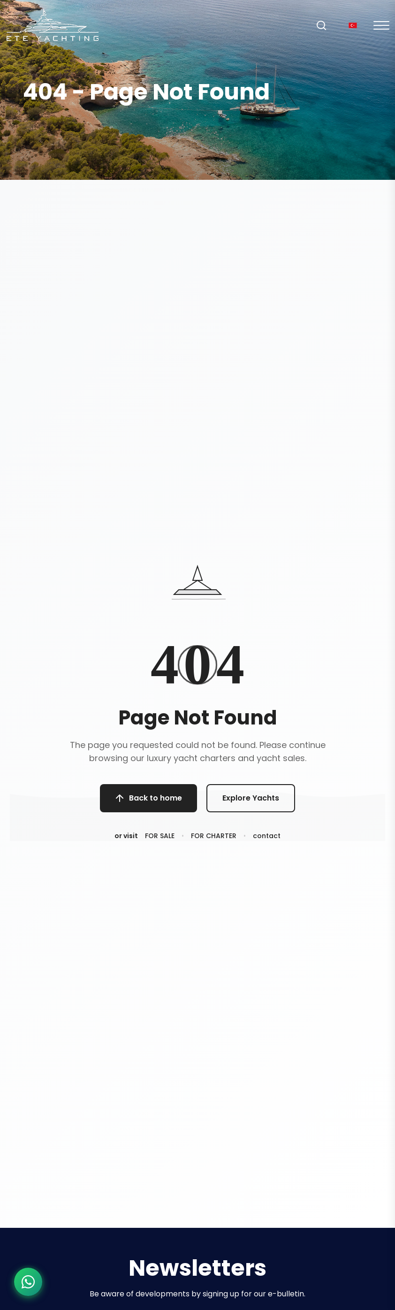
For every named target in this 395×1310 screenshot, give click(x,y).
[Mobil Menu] (381, 25)
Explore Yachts (250, 798)
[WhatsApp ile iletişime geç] (28, 1282)
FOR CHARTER (213, 836)
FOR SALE (160, 836)
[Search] (321, 25)
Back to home (148, 798)
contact (267, 836)
